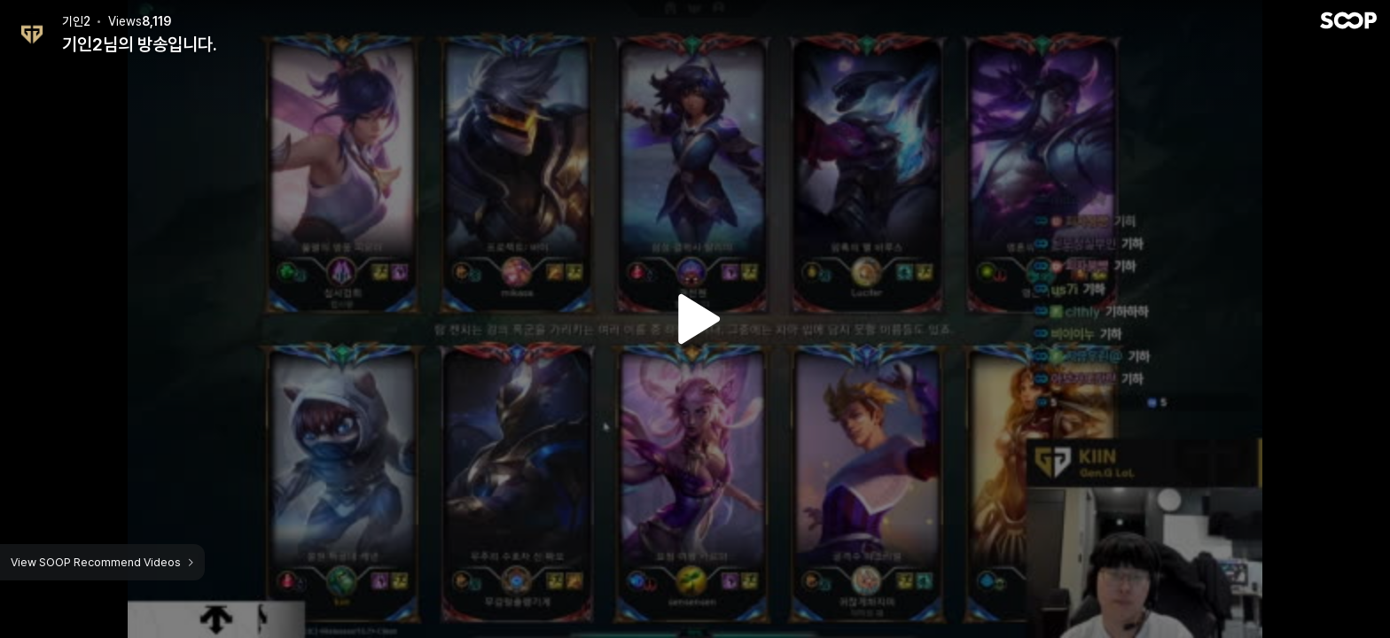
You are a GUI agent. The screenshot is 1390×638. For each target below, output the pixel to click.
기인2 (76, 21)
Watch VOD (695, 319)
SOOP (1348, 20)
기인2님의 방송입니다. (139, 44)
